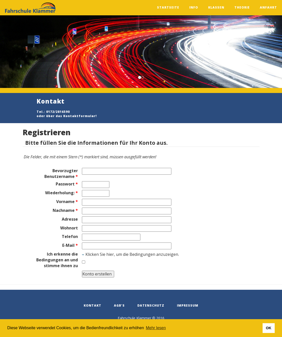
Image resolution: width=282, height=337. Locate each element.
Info (193, 7)
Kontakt (92, 305)
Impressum (187, 305)
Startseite (168, 7)
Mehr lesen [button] (156, 328)
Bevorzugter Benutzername (61, 173)
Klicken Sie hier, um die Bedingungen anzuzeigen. (132, 254)
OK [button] (268, 328)
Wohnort (69, 228)
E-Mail (70, 245)
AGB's (119, 305)
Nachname (65, 210)
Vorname (67, 201)
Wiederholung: (61, 193)
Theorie (242, 7)
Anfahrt (268, 7)
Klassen (216, 7)
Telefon (70, 236)
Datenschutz (150, 305)
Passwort (67, 184)
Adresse (70, 219)
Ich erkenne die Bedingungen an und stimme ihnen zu (57, 259)
